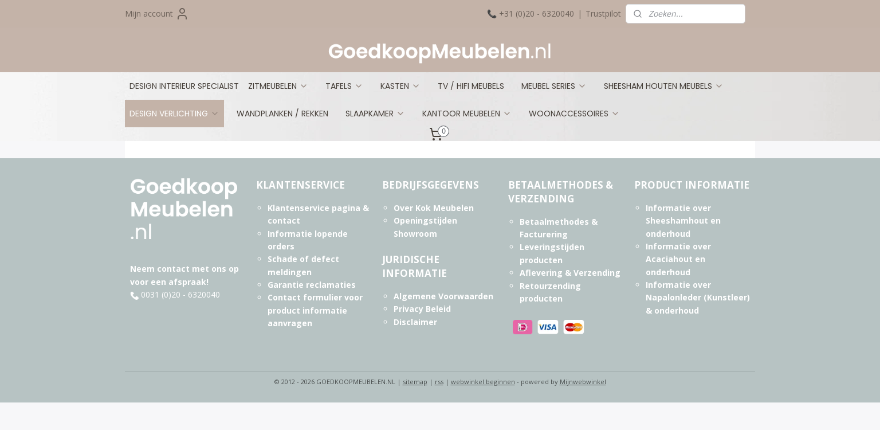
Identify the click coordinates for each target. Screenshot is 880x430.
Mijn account (157, 14)
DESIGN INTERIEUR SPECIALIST (184, 86)
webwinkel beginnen (483, 381)
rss (439, 381)
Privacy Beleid (422, 308)
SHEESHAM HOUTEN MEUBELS (664, 86)
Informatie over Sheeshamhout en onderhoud (683, 220)
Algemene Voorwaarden (443, 296)
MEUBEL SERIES (554, 86)
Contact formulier (305, 297)
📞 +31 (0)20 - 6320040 (530, 13)
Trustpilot (603, 13)
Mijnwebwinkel (583, 381)
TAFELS (344, 86)
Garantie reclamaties (312, 284)
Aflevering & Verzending (570, 272)
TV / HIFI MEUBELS (471, 86)
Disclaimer (415, 321)
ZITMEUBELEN (278, 86)
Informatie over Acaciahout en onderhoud (678, 259)
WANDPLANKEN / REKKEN (282, 113)
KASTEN (400, 86)
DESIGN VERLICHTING (174, 113)
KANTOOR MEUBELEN (467, 113)
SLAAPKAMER (375, 113)
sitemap (415, 381)
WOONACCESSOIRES (574, 113)
